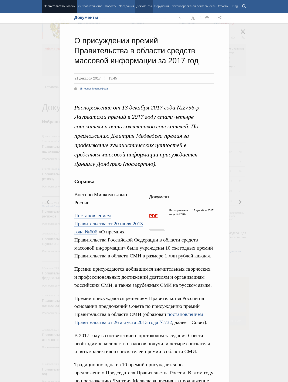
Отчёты (223, 6)
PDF (153, 215)
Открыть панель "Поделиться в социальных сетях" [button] (221, 18)
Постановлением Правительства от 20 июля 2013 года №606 (108, 223)
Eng (235, 6)
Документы (144, 6)
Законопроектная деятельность (194, 6)
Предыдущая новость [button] (240, 201)
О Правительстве (90, 6)
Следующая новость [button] (48, 201)
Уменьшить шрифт (180, 18)
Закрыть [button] (246, 34)
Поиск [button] (244, 6)
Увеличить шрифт (193, 18)
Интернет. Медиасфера (94, 88)
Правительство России (59, 6)
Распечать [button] (207, 18)
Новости (110, 6)
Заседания (126, 6)
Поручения (161, 6)
